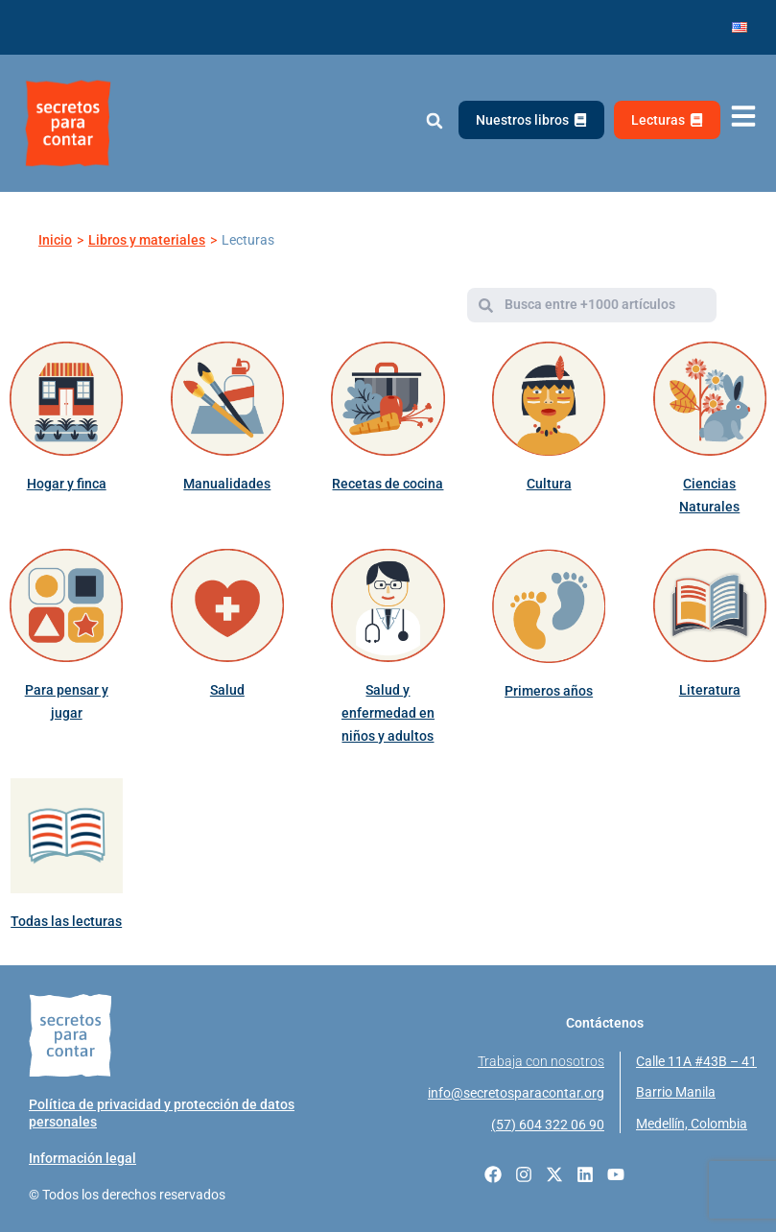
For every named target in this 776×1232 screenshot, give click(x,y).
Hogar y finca (66, 483)
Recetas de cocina (387, 483)
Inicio (55, 240)
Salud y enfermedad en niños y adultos (388, 713)
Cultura (549, 483)
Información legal (82, 1158)
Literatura (710, 690)
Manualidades (226, 483)
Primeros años (549, 691)
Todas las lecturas (66, 921)
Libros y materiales (146, 240)
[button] (434, 121)
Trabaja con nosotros (541, 1061)
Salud (227, 690)
